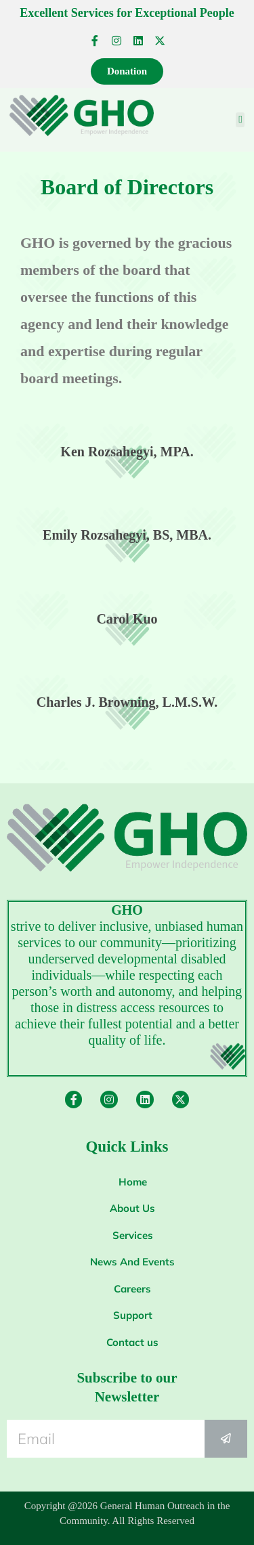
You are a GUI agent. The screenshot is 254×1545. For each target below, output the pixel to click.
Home (133, 1181)
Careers (132, 1288)
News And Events (132, 1261)
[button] (240, 120)
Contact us (132, 1342)
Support (132, 1315)
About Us (132, 1208)
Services (132, 1235)
